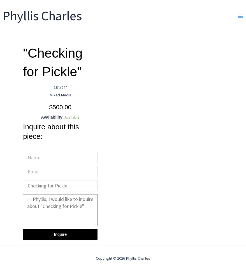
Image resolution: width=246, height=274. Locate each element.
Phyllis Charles (42, 16)
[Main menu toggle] (240, 16)
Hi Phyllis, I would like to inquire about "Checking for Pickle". (60, 210)
